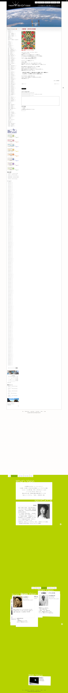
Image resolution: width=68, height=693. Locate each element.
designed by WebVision (10, 403)
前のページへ (24, 83)
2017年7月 (9, 233)
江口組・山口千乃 (11, 119)
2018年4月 (9, 221)
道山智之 (9, 102)
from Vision (37, 411)
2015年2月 (9, 271)
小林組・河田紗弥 (11, 88)
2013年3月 (9, 302)
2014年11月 (10, 275)
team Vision (32, 411)
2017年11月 (10, 227)
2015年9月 (9, 262)
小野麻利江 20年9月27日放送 (13, 173)
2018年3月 (9, 222)
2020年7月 (9, 185)
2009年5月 (9, 363)
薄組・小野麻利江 (11, 49)
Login (45, 411)
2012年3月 (9, 318)
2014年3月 (9, 286)
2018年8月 (9, 215)
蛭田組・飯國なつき (11, 68)
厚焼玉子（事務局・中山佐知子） (13, 39)
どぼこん (9, 396)
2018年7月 (9, 217)
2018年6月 (9, 218)
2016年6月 (9, 250)
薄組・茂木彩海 (10, 54)
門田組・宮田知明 (11, 104)
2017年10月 (10, 229)
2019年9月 (9, 198)
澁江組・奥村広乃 (11, 97)
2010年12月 (10, 338)
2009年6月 (9, 362)
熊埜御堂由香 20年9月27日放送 (13, 176)
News (41, 411)
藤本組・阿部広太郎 (11, 58)
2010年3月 (9, 350)
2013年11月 (10, 291)
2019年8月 (9, 199)
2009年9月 (9, 358)
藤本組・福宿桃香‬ (11, 60)
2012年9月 (9, 310)
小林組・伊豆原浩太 (11, 75)
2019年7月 (9, 201)
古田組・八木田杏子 (11, 113)
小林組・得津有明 (11, 89)
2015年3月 (9, 270)
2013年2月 (9, 303)
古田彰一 (9, 110)
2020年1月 (9, 193)
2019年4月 (9, 205)
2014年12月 (10, 274)
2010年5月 (9, 347)
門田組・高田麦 (10, 107)
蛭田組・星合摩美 (11, 69)
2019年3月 (9, 206)
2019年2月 (9, 207)
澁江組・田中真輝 (11, 99)
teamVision (44, 587)
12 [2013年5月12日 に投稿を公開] (17, 378)
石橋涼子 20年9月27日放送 (12, 174)
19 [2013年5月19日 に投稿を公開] (17, 379)
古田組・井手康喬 (11, 112)
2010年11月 (10, 339)
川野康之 (9, 41)
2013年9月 (9, 294)
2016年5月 (9, 251)
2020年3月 (9, 190)
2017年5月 (9, 235)
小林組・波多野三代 (11, 78)
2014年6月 (9, 282)
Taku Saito (9, 404)
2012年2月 (9, 319)
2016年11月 (10, 243)
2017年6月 (9, 234)
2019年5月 (9, 203)
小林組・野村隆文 (11, 94)
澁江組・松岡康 (10, 98)
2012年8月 (9, 311)
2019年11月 (10, 195)
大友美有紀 (10, 45)
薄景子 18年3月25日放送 (12, 393)
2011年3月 (9, 334)
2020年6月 (9, 186)
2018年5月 (9, 219)
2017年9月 (9, 230)
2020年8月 (9, 183)
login (67, 0)
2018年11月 (10, 211)
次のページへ (56, 83)
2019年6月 (9, 202)
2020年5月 (9, 187)
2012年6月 (9, 314)
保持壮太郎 (10, 38)
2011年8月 (9, 327)
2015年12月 (10, 258)
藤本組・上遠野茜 (11, 59)
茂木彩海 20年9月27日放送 (12, 178)
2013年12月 (10, 290)
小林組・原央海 (10, 85)
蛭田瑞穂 (9, 64)
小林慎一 (9, 70)
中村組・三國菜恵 (11, 33)
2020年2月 (9, 191)
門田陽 (9, 103)
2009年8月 (9, 359)
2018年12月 (10, 210)
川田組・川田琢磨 (11, 124)
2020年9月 (9, 182)
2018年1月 (9, 225)
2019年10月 (10, 197)
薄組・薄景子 (10, 48)
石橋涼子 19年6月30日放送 (12, 388)
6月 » (10, 382)
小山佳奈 (9, 46)
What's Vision (27, 411)
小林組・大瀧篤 (10, 80)
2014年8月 (9, 279)
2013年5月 (9, 299)
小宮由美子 (10, 117)
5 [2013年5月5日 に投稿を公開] (17, 377)
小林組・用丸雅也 (11, 92)
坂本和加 (9, 44)
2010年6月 (9, 346)
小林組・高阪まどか (11, 83)
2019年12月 (10, 194)
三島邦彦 (57, 80)
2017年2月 (9, 239)
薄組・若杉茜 (10, 53)
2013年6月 (9, 298)
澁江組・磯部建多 (11, 100)
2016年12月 (10, 242)
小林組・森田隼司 (11, 90)
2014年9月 (9, 278)
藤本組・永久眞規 (11, 63)
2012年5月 (9, 315)
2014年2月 (9, 287)
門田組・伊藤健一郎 (11, 108)
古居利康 (9, 43)
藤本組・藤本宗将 (11, 55)
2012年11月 (10, 307)
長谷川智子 (10, 109)
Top (22, 411)
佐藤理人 (9, 37)
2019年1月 (9, 209)
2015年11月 (10, 259)
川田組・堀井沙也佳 (11, 123)
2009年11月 (10, 355)
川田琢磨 (9, 122)
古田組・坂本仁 (10, 114)
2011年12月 (10, 322)
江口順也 (9, 118)
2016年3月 (9, 254)
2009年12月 (10, 354)
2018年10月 (10, 213)
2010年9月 (9, 342)
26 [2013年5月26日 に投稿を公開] (17, 380)
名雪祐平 (52, 596)
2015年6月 (9, 266)
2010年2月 (9, 351)
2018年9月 (9, 214)
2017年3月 (9, 238)
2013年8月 (9, 295)
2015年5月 (9, 267)
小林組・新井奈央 (11, 74)
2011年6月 (9, 330)
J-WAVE (31, 493)
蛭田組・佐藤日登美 (11, 65)
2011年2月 (9, 335)
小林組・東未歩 (10, 73)
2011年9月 (9, 326)
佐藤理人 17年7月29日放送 (12, 395)
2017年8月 (9, 231)
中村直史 (9, 32)
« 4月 (8, 382)
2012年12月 (10, 306)
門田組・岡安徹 (10, 105)
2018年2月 (9, 223)
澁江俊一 (9, 95)
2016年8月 (9, 247)
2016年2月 (9, 255)
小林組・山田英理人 (11, 79)
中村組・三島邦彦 (11, 34)
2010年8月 (9, 343)
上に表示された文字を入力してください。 (28, 111)
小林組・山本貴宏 (11, 93)
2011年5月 (9, 331)
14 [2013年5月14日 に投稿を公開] (10, 379)
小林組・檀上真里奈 (11, 84)
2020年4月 (9, 189)
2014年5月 (9, 283)
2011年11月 (10, 323)
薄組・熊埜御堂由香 (11, 50)
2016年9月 (9, 246)
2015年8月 (9, 263)
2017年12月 (10, 226)
